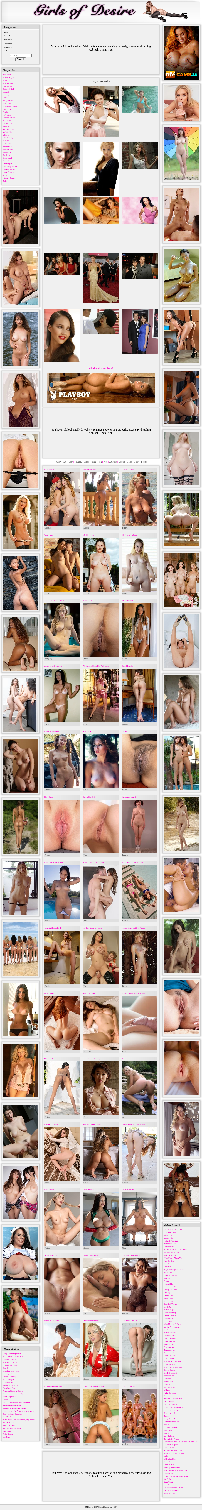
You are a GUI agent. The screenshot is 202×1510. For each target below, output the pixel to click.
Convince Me (169, 1347)
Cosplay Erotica (9, 95)
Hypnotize (168, 1272)
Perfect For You (170, 1333)
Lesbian (122, 462)
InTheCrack (7, 120)
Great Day (168, 1307)
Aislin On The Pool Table (54, 600)
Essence (167, 1433)
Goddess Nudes (9, 118)
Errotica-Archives (10, 106)
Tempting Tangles (171, 1410)
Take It (5, 1368)
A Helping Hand (170, 1459)
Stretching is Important (12, 1405)
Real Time (168, 1430)
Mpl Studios (7, 132)
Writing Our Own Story (173, 1229)
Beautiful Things (170, 1304)
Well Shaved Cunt (51, 1255)
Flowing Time (169, 1396)
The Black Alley (9, 169)
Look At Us (168, 1238)
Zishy (5, 181)
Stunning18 (7, 163)
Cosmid (6, 92)
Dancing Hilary (9, 1374)
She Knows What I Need (173, 1488)
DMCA (87, 1507)
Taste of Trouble (9, 1359)
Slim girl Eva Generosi (12, 1428)
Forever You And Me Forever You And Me (180, 1442)
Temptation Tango (171, 1404)
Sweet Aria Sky (9, 1425)
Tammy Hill (87, 731)
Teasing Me (168, 1284)
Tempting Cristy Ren (11, 1371)
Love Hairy (7, 123)
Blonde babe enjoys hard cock (134, 993)
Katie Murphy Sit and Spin (93, 862)
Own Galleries (8, 36)
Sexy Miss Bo (127, 600)
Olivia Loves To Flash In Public (134, 1124)
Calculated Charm (10, 1388)
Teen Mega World (10, 166)
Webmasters (8, 47)
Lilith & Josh (169, 1473)
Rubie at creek (127, 1059)
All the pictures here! (101, 368)
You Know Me (169, 1341)
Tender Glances (170, 1335)
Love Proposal (169, 1387)
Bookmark (7, 51)
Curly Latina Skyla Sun (12, 1354)
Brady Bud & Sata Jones (173, 1367)
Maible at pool (88, 535)
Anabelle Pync (8, 1379)
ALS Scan (7, 75)
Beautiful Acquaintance (173, 1399)
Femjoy (6, 112)
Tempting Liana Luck (52, 928)
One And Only (169, 1364)
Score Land (7, 158)
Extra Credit (168, 1482)
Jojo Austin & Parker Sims (174, 1453)
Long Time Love (170, 1255)
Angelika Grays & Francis (174, 1269)
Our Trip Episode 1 (171, 1427)
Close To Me (169, 1358)
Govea (5, 1399)
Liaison (166, 1456)
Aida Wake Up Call (10, 1362)
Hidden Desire (169, 1370)
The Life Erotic (9, 172)
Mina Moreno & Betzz (172, 1324)
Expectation (168, 1384)
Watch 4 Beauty (9, 178)
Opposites (167, 1462)
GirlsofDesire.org (105, 1507)
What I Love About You (173, 1258)
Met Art (6, 126)
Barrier (166, 1416)
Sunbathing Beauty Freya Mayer (15, 1408)
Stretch (166, 1264)
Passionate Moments (172, 1353)
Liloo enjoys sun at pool (53, 862)
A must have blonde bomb (93, 1386)
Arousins (6, 80)
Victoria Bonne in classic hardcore (16, 1402)
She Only (167, 1479)
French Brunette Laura (12, 1385)
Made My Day (169, 1493)
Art (64, 462)
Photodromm (8, 146)
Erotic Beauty (8, 103)
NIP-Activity (8, 138)
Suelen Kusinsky (9, 1376)
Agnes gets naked (129, 797)
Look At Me (49, 1190)
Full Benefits (169, 1465)
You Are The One (170, 1275)
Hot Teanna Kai (9, 1382)
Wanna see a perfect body (13, 1394)
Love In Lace (169, 1436)
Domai (5, 97)
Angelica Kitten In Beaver (13, 1391)
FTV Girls (7, 115)
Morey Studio (8, 129)
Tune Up (167, 1292)
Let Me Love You (171, 1287)
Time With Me (169, 1485)
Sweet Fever (168, 1298)
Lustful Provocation (171, 1327)
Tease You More (170, 1338)
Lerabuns (6, 1437)
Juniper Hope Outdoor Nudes (133, 928)
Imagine (167, 1424)
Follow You (168, 1295)
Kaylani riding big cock (92, 928)
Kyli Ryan (7, 1431)
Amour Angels (8, 77)
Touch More (49, 535)
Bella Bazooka (88, 1190)
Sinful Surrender (170, 1393)
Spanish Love (169, 1401)
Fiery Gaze (48, 797)
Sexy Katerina (8, 1422)
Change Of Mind (170, 1289)
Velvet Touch (169, 1376)
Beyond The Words (171, 1439)
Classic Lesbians (128, 1386)
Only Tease (7, 143)
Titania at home (89, 993)
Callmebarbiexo (128, 1190)
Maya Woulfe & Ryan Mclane (175, 1470)
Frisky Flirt (87, 600)
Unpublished (49, 469)
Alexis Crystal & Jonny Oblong (176, 1450)
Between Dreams (51, 1124)
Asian (93, 462)
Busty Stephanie (9, 1397)
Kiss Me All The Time (172, 1361)
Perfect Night (169, 1310)
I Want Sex (126, 731)
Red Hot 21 (7, 1417)
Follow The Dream (171, 1315)
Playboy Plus (8, 149)
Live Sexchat (8, 43)
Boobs (144, 462)
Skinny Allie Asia (51, 1059)
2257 (115, 1507)
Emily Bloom (8, 100)
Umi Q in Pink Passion (53, 1386)
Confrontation (169, 1246)
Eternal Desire (8, 109)
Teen (100, 462)
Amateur (113, 462)
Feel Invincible (169, 1321)
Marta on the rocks (51, 1321)
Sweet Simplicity (89, 797)
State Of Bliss (169, 1261)
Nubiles (6, 141)
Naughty (78, 462)
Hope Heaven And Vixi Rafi (133, 862)
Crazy (58, 462)
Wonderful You (170, 1244)
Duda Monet (49, 993)
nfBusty (6, 135)
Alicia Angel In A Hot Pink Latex (96, 666)
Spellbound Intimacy (172, 1490)
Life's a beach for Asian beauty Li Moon (19, 1411)
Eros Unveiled (169, 1413)
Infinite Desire (169, 1235)
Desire (136, 462)
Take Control (169, 1447)
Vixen (5, 175)
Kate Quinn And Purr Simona (14, 1356)
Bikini (86, 462)
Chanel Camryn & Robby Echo (176, 1476)
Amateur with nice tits (53, 666)
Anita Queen (8, 1434)
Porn (106, 462)
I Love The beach (129, 469)
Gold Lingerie (127, 666)
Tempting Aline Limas (92, 1124)
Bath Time (168, 1278)
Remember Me (169, 1350)
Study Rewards (170, 1419)
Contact (167, 1281)
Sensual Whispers (171, 1444)
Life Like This (169, 1355)
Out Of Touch (169, 1301)
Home (6, 32)
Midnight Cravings (171, 1241)
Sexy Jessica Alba (101, 81)
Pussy (70, 462)
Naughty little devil (90, 1255)
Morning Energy (170, 1344)
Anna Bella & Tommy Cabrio (175, 1249)
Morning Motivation (172, 1467)
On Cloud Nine (170, 1232)
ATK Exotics (8, 86)
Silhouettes (168, 1267)
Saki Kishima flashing (91, 1059)
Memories (168, 1378)
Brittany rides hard (10, 1365)
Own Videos (8, 40)
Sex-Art (6, 161)
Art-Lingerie (8, 83)
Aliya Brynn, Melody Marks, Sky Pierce (19, 1420)
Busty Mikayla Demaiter (12, 1414)
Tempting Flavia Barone (131, 1255)
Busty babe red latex (91, 1321)
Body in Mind (8, 89)
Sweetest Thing (170, 1312)
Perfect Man (168, 1381)
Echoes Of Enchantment (173, 1407)
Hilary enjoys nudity (52, 731)
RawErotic (7, 152)
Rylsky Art (7, 155)
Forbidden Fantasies (171, 1422)
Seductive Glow (89, 469)
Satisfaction (168, 1330)
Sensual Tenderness (171, 1252)
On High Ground (170, 1373)
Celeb (129, 462)
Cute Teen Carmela (129, 1321)
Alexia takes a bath (129, 535)
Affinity (167, 1390)
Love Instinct (169, 1318)
